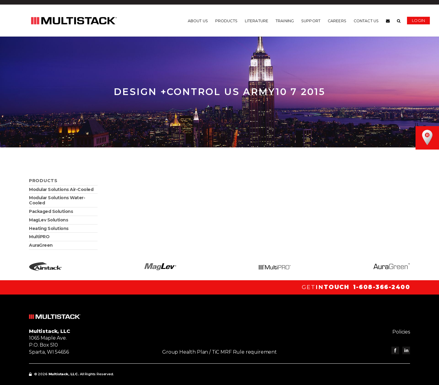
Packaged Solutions (51, 211)
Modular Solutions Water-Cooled (57, 200)
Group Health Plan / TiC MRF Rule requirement (219, 352)
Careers (337, 21)
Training (285, 21)
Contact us (366, 21)
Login (418, 20)
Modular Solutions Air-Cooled (61, 189)
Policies (401, 332)
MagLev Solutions (48, 220)
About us (198, 21)
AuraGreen (41, 245)
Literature (256, 21)
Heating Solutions (49, 228)
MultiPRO (39, 236)
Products (226, 21)
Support (310, 21)
